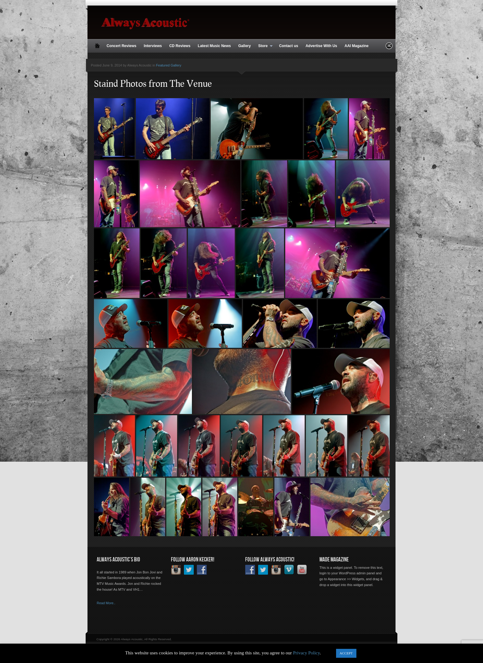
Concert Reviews (121, 46)
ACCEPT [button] (346, 653)
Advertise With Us (321, 46)
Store (263, 46)
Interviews (153, 46)
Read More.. (106, 603)
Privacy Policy (306, 652)
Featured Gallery (168, 65)
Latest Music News (214, 46)
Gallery (244, 46)
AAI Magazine (356, 46)
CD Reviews (179, 46)
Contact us (288, 46)
